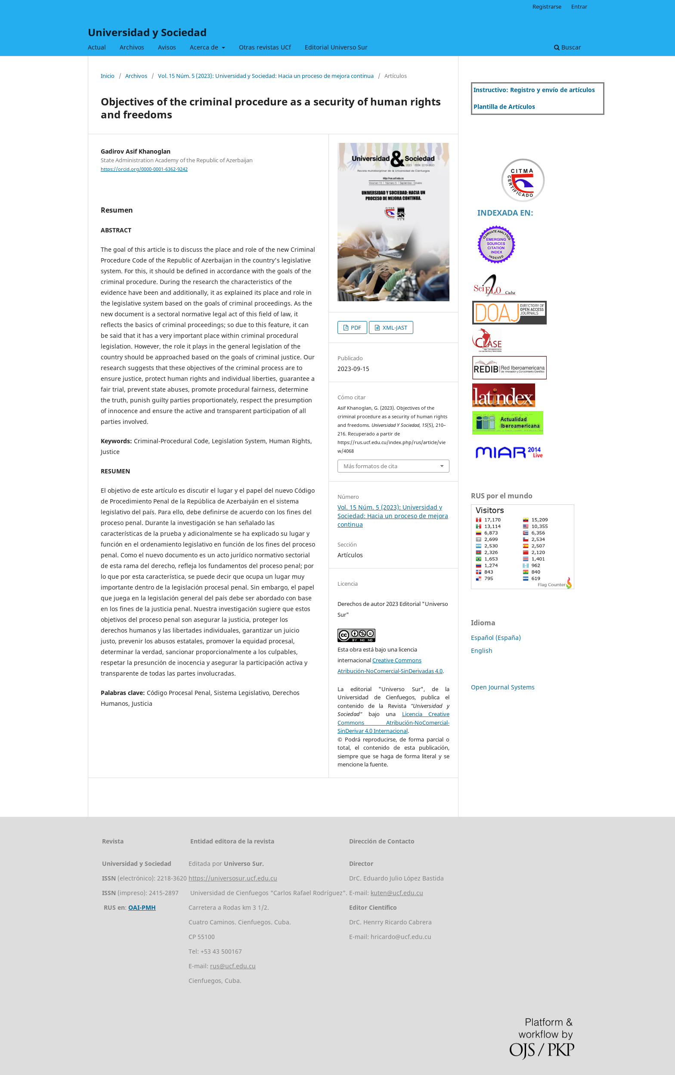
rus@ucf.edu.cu (233, 966)
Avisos (167, 47)
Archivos (132, 47)
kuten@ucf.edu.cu (397, 893)
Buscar (567, 47)
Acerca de (205, 47)
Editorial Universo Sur (336, 47)
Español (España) (496, 637)
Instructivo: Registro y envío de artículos (534, 90)
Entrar (579, 6)
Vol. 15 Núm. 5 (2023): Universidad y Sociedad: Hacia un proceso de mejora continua (266, 76)
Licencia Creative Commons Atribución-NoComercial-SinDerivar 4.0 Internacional (393, 722)
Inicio (108, 76)
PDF (355, 327)
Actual (97, 47)
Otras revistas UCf (265, 47)
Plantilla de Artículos (504, 106)
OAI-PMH (142, 907)
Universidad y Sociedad (147, 32)
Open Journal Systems (503, 687)
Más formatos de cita (370, 466)
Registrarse (547, 6)
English (481, 650)
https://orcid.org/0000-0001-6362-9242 (144, 169)
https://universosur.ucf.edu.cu (233, 878)
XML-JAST (394, 327)
